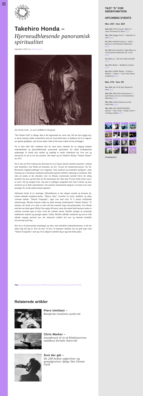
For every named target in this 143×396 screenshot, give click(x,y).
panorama (55, 285)
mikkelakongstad (36, 49)
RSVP (127, 31)
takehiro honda (75, 285)
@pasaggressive (111, 157)
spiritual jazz (65, 285)
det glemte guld (24, 285)
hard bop (34, 285)
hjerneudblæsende (44, 285)
